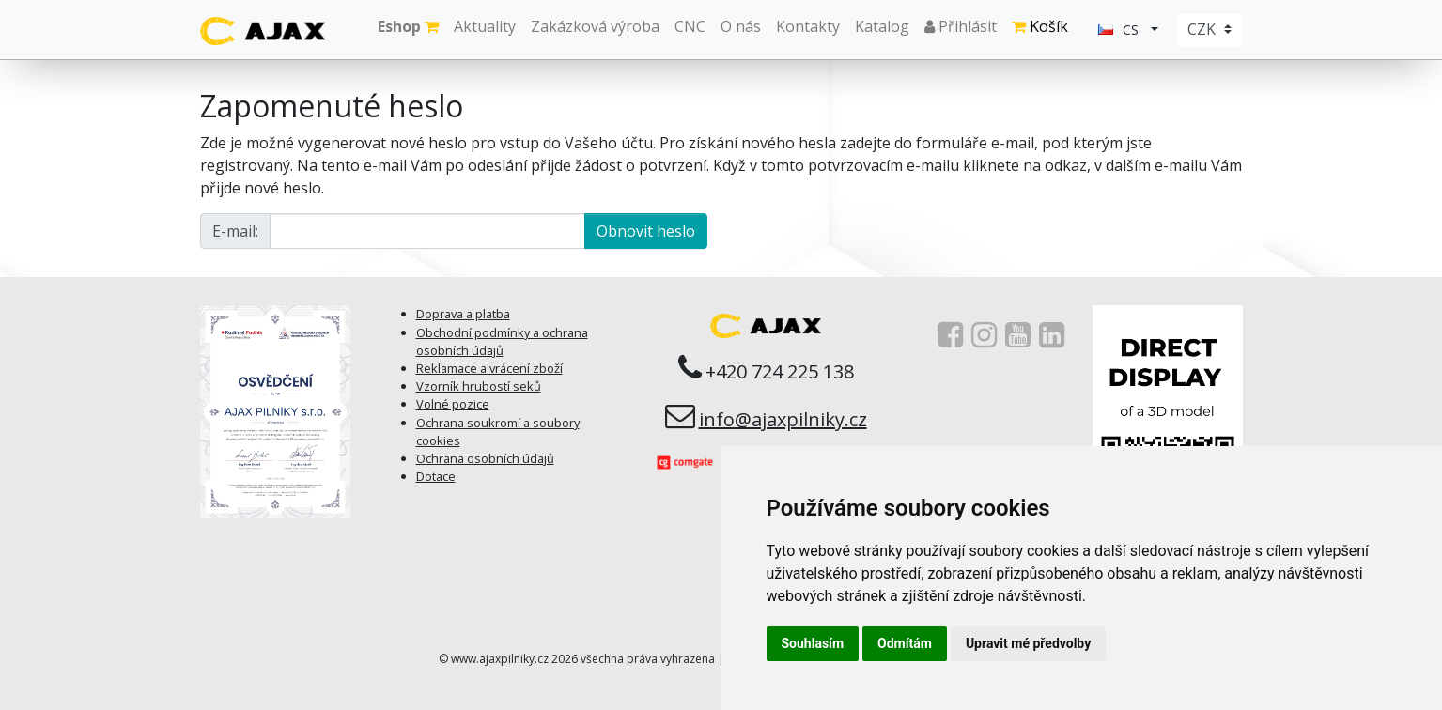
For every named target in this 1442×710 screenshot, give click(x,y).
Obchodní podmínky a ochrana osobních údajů (502, 341)
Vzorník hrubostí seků (478, 386)
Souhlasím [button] (813, 643)
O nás (741, 26)
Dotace (436, 476)
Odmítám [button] (904, 643)
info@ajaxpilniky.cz (783, 419)
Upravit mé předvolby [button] (1028, 643)
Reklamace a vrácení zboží (489, 368)
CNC (689, 26)
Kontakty (808, 26)
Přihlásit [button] (960, 26)
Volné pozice (452, 403)
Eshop (408, 26)
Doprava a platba (463, 313)
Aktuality (485, 26)
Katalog (882, 26)
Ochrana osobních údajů (485, 458)
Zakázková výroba (595, 26)
